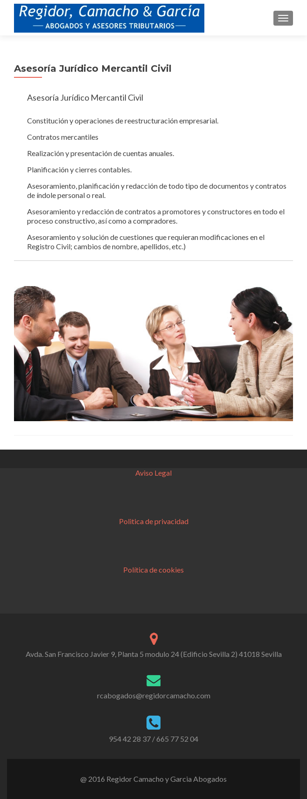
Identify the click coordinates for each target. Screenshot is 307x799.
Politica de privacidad (153, 521)
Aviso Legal (153, 472)
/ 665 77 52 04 (175, 738)
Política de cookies (153, 569)
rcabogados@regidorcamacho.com (153, 695)
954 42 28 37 (130, 738)
